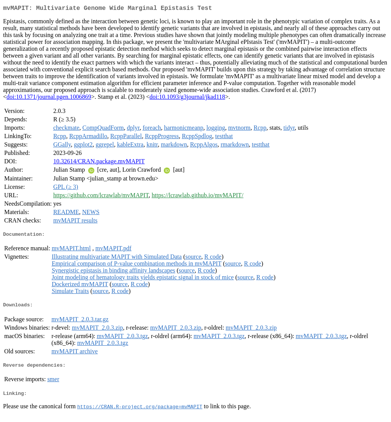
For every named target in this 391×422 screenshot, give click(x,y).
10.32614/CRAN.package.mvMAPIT (99, 162)
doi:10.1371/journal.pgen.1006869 (48, 98)
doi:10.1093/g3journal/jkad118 (187, 98)
